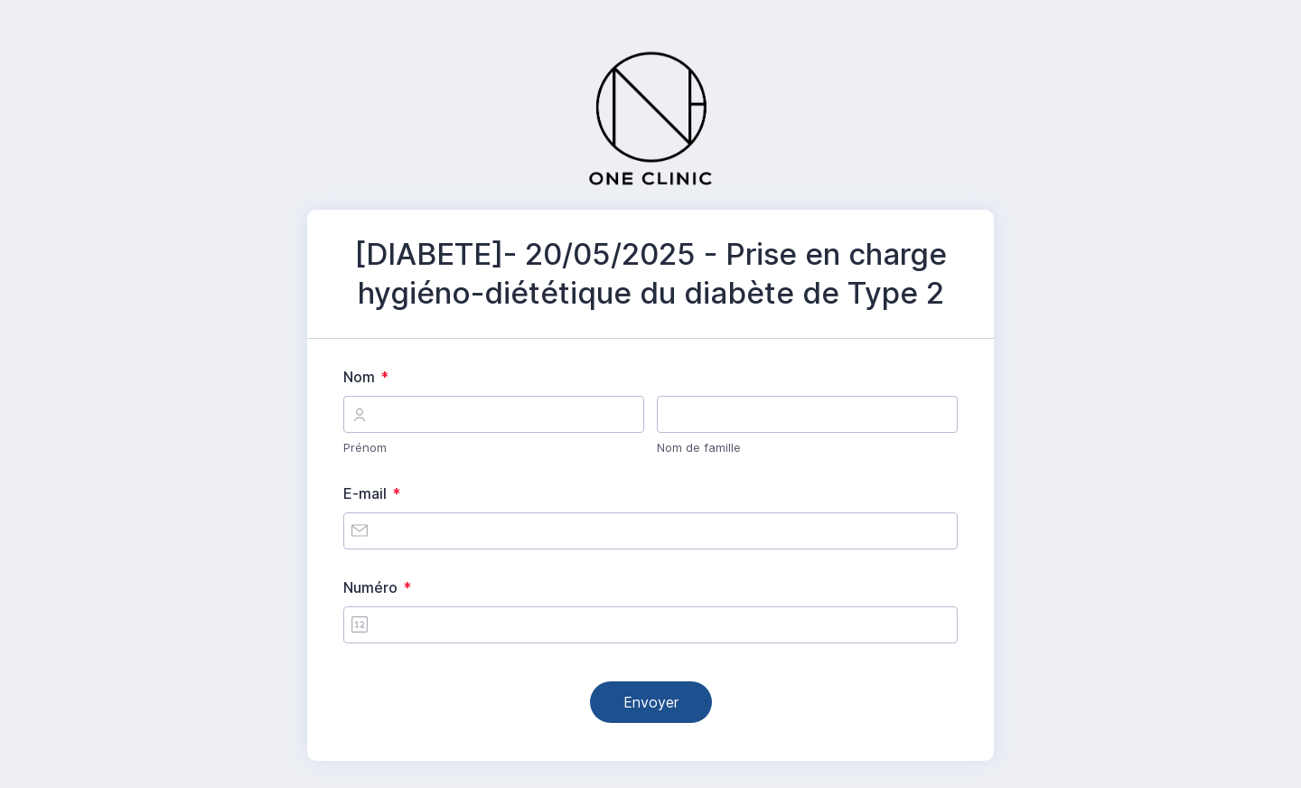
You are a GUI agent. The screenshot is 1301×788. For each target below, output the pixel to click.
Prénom (365, 447)
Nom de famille (699, 447)
